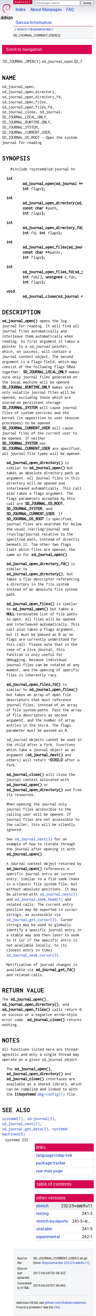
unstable (44, 1228)
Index (21, 9)
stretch (22, 29)
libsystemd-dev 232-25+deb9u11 (65, 1263)
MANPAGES (23, 2)
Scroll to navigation (24, 49)
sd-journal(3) (40, 1118)
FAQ (70, 9)
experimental (48, 1236)
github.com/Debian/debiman (65, 1303)
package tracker (50, 1163)
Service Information (34, 22)
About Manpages (46, 9)
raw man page (49, 1171)
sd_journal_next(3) (33, 839)
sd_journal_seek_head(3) (38, 899)
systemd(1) (12, 1118)
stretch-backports (52, 1221)
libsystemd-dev (40, 29)
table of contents (54, 1184)
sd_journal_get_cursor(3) (31, 919)
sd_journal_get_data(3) (25, 1129)
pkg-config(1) (51, 1094)
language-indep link (54, 1155)
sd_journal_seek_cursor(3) (32, 955)
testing (42, 1213)
